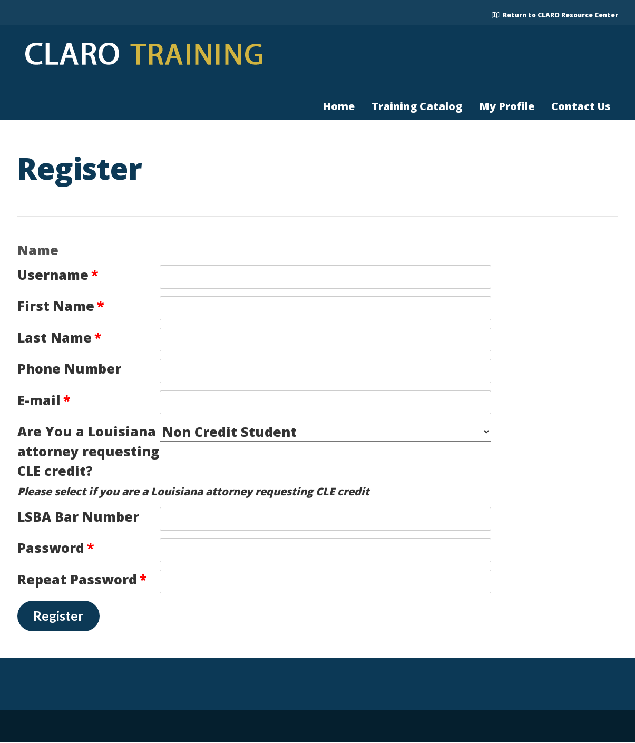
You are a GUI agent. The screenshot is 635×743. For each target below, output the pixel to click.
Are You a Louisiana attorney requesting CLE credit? (88, 451)
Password (55, 547)
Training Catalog (417, 106)
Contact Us (580, 106)
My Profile (506, 106)
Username (57, 274)
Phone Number (69, 368)
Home (339, 106)
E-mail (43, 400)
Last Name (59, 337)
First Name (60, 306)
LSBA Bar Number (78, 516)
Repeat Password (81, 579)
